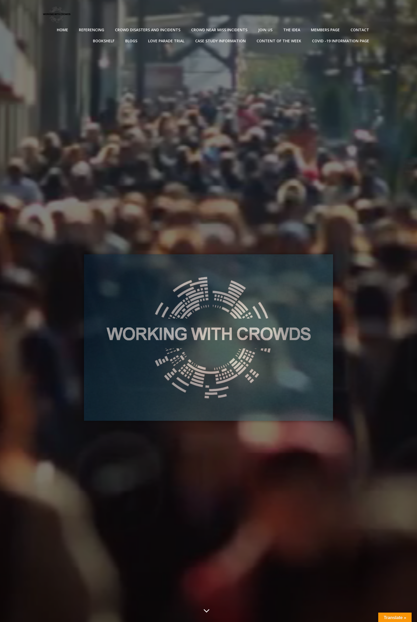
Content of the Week (279, 40)
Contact (360, 29)
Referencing (91, 29)
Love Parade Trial (166, 40)
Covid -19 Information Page (340, 40)
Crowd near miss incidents (219, 29)
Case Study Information (220, 40)
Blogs (131, 40)
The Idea (291, 29)
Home (62, 29)
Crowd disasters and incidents (147, 29)
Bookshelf (103, 40)
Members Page (325, 29)
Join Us (265, 29)
